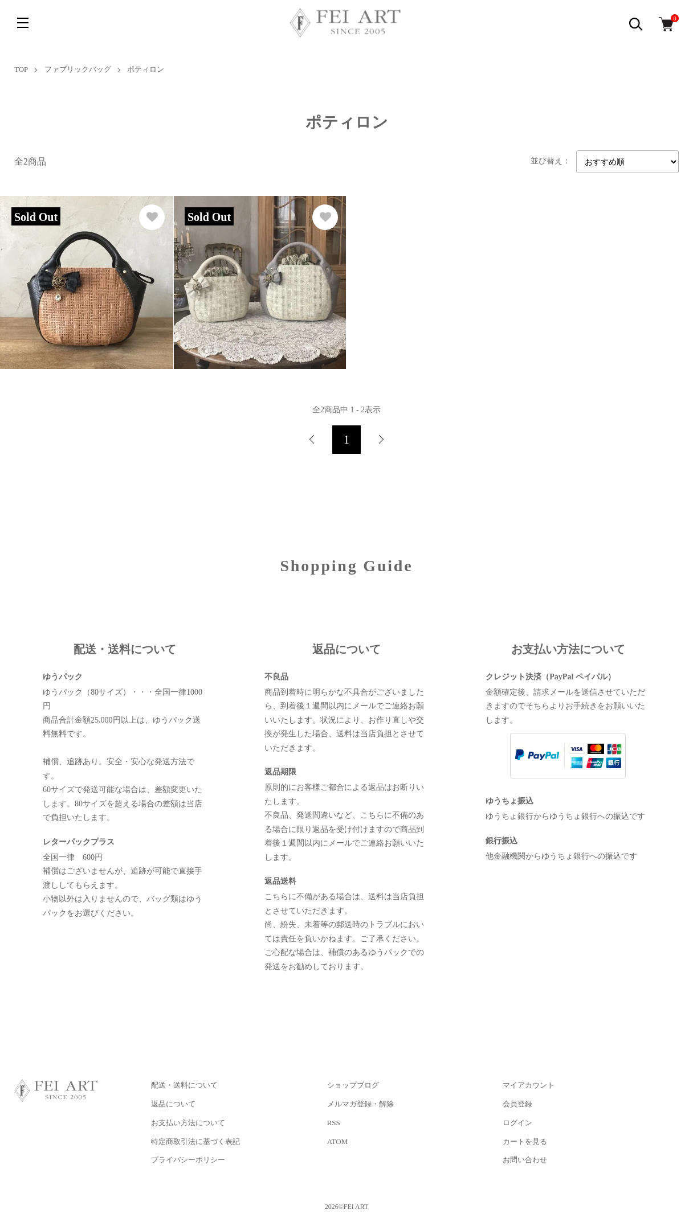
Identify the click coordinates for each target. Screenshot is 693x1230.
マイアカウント (529, 1085)
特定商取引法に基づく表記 (195, 1141)
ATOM (337, 1141)
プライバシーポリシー (188, 1159)
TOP (21, 69)
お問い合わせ (525, 1159)
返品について (173, 1104)
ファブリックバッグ (77, 69)
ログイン (517, 1122)
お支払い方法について (188, 1122)
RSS (333, 1122)
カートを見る (525, 1141)
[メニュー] (23, 23)
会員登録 (517, 1104)
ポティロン (145, 69)
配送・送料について (184, 1085)
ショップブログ (353, 1085)
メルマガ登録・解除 (360, 1104)
